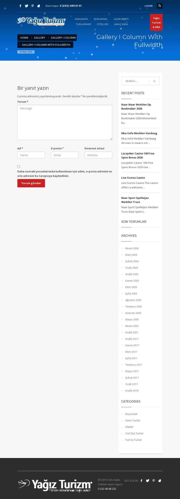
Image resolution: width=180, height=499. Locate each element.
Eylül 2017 (131, 358)
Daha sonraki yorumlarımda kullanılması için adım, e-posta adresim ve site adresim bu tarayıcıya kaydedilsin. (64, 174)
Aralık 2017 (131, 339)
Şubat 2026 (132, 261)
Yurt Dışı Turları (134, 433)
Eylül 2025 (131, 293)
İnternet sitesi (94, 148)
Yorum (22, 101)
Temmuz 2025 (133, 306)
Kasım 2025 (132, 280)
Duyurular (131, 414)
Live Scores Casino (133, 177)
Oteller (129, 427)
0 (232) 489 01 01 (71, 5)
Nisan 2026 (132, 248)
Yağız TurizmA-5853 (156, 23)
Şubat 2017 (132, 377)
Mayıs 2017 (132, 371)
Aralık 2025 (131, 274)
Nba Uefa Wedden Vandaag (139, 133)
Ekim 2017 (131, 351)
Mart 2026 (131, 254)
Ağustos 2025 (133, 300)
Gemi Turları (132, 420)
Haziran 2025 (133, 313)
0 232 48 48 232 (107, 489)
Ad (20, 148)
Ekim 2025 (131, 287)
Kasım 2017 (132, 345)
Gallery (39, 37)
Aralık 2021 (131, 332)
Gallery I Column (63, 37)
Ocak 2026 (131, 267)
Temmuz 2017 (133, 364)
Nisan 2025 (132, 326)
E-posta (57, 148)
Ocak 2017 (131, 384)
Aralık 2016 (131, 390)
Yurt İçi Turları (133, 440)
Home (24, 37)
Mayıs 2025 (132, 319)
